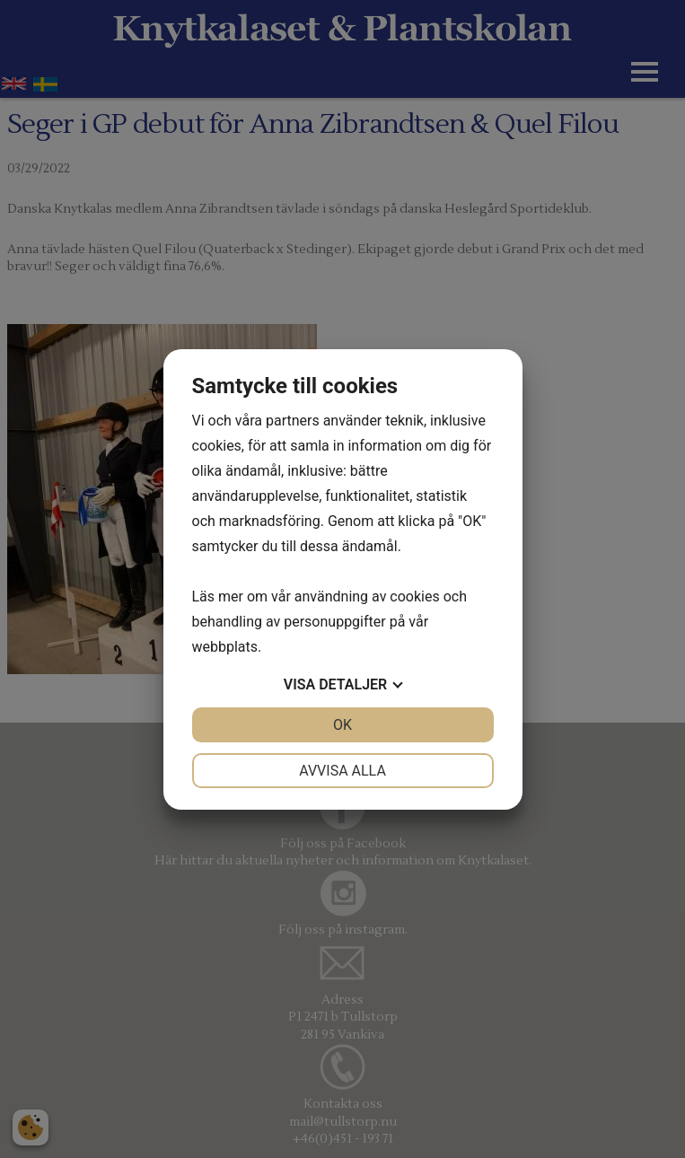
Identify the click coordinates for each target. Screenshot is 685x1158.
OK (342, 724)
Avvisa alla (342, 770)
